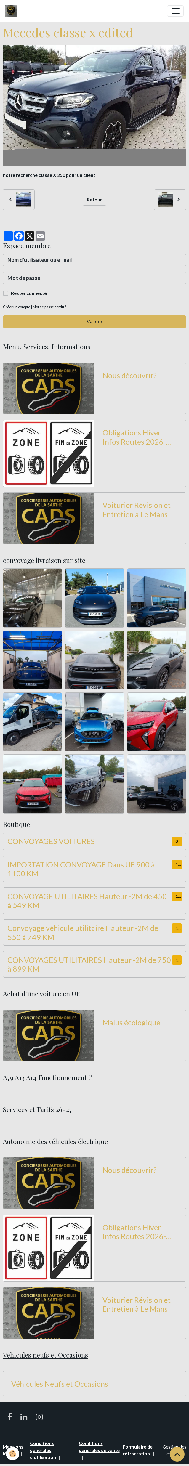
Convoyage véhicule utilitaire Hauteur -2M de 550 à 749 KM (82, 932)
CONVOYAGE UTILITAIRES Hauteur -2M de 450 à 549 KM (87, 901)
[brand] (12, 11)
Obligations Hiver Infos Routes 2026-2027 (134, 437)
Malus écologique (131, 1022)
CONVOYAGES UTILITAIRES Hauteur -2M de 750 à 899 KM (89, 964)
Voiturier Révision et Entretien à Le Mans (136, 509)
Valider (95, 321)
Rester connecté (29, 293)
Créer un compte (16, 307)
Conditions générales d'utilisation (43, 1450)
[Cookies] (12, 1453)
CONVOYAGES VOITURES (51, 841)
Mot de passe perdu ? (49, 307)
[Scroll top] (177, 1454)
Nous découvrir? (129, 375)
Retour (94, 199)
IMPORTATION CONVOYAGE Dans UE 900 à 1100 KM (81, 869)
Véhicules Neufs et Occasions (59, 1383)
